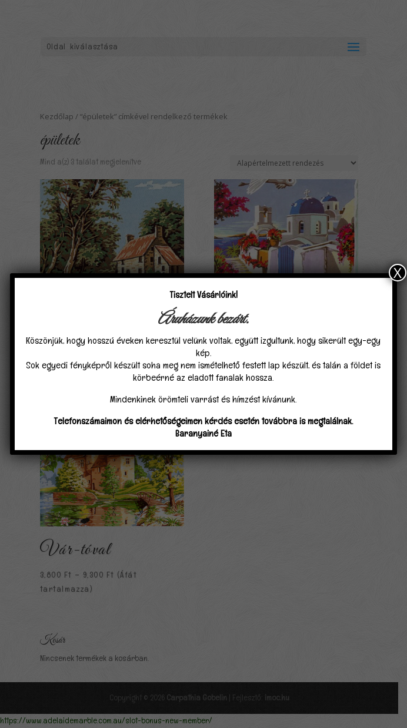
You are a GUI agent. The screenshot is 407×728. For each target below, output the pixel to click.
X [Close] (397, 272)
